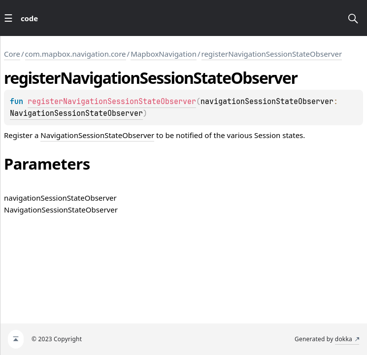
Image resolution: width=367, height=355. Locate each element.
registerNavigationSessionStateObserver (271, 54)
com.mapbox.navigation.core (75, 54)
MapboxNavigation (164, 54)
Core (12, 54)
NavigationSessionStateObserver (76, 113)
